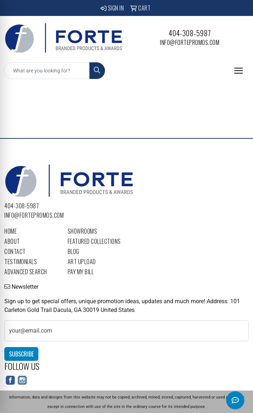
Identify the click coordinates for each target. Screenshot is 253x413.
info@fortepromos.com (189, 42)
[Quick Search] (47, 70)
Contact (15, 251)
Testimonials (20, 261)
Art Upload (82, 261)
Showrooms (82, 231)
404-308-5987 (190, 33)
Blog (73, 251)
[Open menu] (238, 70)
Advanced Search (25, 271)
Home (10, 231)
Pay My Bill (81, 271)
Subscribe (21, 354)
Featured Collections (94, 241)
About (12, 241)
